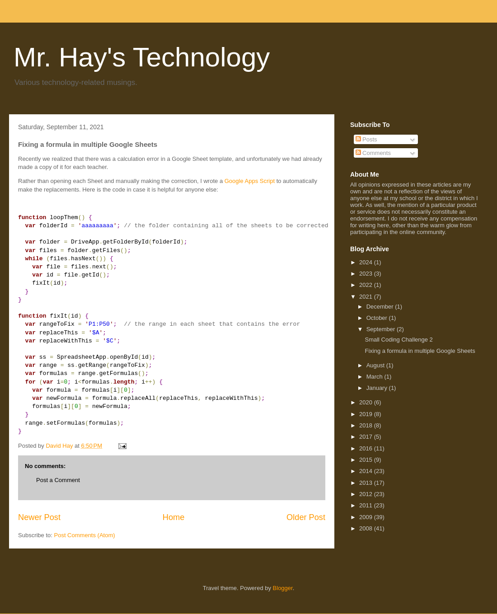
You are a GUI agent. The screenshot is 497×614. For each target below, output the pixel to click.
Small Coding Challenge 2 (398, 339)
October (377, 317)
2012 (366, 494)
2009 (366, 517)
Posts (366, 139)
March (375, 376)
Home (174, 517)
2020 (366, 402)
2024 (366, 262)
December (380, 306)
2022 (366, 284)
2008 (366, 528)
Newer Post (39, 517)
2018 (366, 425)
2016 (366, 448)
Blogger (283, 588)
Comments (373, 153)
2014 (366, 471)
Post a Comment (58, 480)
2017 (366, 436)
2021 (366, 296)
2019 (366, 414)
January (377, 387)
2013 (366, 482)
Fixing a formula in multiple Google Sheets (420, 350)
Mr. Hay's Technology (142, 57)
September (381, 329)
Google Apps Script (250, 181)
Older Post (305, 517)
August (376, 365)
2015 (366, 459)
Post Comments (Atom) (84, 535)
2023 (366, 273)
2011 (366, 505)
